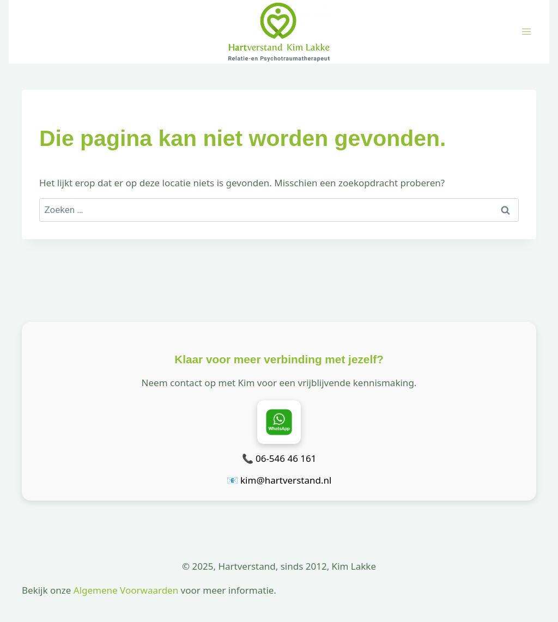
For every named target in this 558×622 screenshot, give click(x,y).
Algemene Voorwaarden (126, 590)
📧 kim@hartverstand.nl (279, 480)
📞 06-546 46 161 (279, 458)
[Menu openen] (526, 31)
